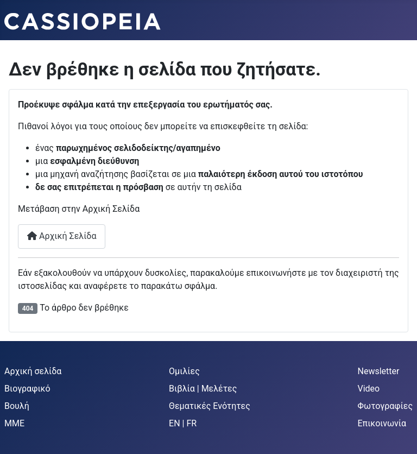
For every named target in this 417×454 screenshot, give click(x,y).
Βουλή (16, 406)
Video (369, 388)
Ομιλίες (184, 371)
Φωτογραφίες (385, 406)
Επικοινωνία (382, 423)
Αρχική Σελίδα (61, 236)
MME (14, 423)
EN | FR (183, 423)
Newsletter (379, 371)
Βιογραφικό (27, 388)
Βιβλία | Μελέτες (203, 388)
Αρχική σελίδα (32, 371)
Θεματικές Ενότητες (209, 406)
